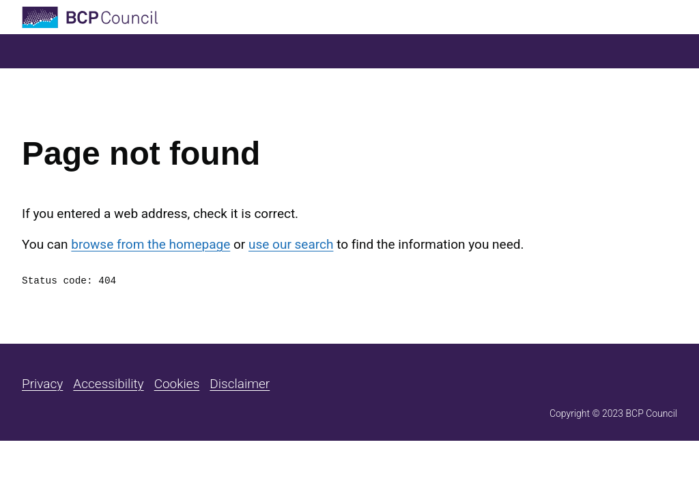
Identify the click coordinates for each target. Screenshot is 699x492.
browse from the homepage (150, 244)
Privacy (42, 384)
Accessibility (108, 384)
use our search (290, 244)
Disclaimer (240, 384)
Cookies (177, 384)
